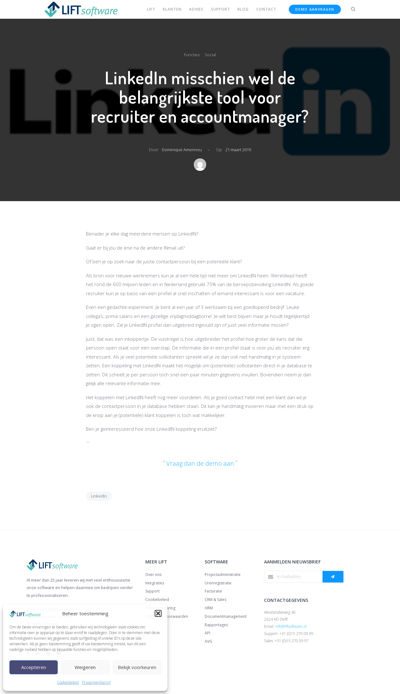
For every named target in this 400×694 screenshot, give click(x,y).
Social (210, 54)
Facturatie (213, 591)
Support (152, 591)
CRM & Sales (215, 599)
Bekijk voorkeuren (137, 667)
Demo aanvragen (314, 9)
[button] (158, 613)
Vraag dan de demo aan (200, 463)
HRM (209, 608)
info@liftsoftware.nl (291, 626)
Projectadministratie (223, 574)
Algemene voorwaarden (166, 616)
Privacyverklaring (96, 682)
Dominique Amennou (182, 149)
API (207, 633)
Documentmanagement (226, 616)
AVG (208, 641)
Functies (192, 54)
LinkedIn (99, 496)
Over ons (153, 574)
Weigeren (85, 667)
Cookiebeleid (68, 682)
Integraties (154, 583)
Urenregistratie (218, 583)
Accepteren (33, 667)
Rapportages (216, 624)
